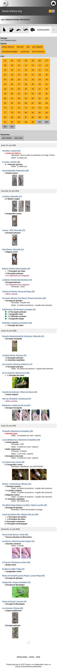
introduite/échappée (10, 52)
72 (19, 108)
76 (47, 108)
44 (19, 89)
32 (33, 79)
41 (47, 84)
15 (5, 70)
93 (19, 122)
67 (33, 103)
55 (47, 94)
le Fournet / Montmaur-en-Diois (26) (16, 562)
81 (33, 112)
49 (5, 94)
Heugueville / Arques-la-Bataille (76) (16, 582)
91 (5, 122)
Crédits (38, 657)
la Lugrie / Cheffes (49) (11, 162)
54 (40, 94)
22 (47, 70)
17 (19, 70)
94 (26, 122)
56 (5, 98)
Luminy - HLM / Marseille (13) (13, 230)
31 (26, 79)
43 (12, 89)
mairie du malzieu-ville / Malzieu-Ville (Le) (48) (20, 514)
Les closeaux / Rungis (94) (12, 608)
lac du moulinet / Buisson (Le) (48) (15, 373)
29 (47, 75)
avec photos (7, 138)
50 (12, 94)
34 (47, 79)
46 (33, 89)
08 (5, 65)
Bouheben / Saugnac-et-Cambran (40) (17, 323)
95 (33, 122)
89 (40, 117)
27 (33, 75)
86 (19, 117)
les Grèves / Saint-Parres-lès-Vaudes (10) (18, 541)
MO (12, 127)
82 (40, 112)
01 (5, 61)
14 (47, 65)
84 (5, 117)
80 (26, 112)
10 (19, 65)
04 (26, 61)
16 (12, 70)
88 (33, 117)
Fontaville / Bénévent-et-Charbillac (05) (17, 431)
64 (12, 103)
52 (26, 94)
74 (33, 108)
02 (12, 61)
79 (19, 112)
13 (40, 65)
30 (19, 79)
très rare (20, 47)
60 (33, 98)
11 (26, 65)
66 (26, 103)
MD (46, 122)
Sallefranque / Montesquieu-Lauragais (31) (19, 309)
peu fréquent (37, 47)
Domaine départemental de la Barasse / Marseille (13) (23, 336)
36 (12, 84)
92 (12, 122)
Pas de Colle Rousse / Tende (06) (15, 535)
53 (33, 94)
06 (40, 61)
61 (40, 98)
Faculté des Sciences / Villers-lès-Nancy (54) (19, 392)
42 (5, 89)
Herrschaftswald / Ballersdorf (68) (15, 171)
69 (47, 103)
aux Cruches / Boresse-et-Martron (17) (17, 364)
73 (26, 108)
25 (19, 75)
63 (5, 103)
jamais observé (8, 47)
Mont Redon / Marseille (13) (13, 249)
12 (33, 65)
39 (33, 84)
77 (5, 112)
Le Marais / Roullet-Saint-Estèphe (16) (17, 280)
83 (47, 112)
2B (12, 79)
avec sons (19, 138)
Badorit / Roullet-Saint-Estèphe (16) (16, 269)
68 (40, 103)
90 (47, 117)
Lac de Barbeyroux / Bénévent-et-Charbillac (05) (21, 440)
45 (26, 89)
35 (5, 84)
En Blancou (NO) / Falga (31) (13, 569)
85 (12, 117)
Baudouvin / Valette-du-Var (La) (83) (16, 405)
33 (40, 79)
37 (19, 84)
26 (26, 75)
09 (12, 65)
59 (26, 98)
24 (12, 75)
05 (33, 61)
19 (33, 70)
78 (12, 112)
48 (47, 89)
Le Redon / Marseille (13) (12, 196)
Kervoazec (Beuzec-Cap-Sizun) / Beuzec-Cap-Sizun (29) (24, 298)
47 (40, 89)
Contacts (31, 657)
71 (12, 108)
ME (5, 127)
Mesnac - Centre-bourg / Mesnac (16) (16, 484)
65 (19, 103)
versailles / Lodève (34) (11, 151)
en (53, 11)
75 (40, 108)
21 (40, 70)
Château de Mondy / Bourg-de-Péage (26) (18, 291)
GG (39, 122)
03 (19, 61)
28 (40, 75)
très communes (38, 52)
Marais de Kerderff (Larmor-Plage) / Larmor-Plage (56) (23, 576)
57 (12, 98)
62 (47, 98)
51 (19, 94)
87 (26, 117)
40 (40, 84)
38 (26, 84)
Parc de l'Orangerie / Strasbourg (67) (16, 399)
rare (28, 47)
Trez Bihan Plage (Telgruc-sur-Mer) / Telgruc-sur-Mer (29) (24, 505)
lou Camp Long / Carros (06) (13, 462)
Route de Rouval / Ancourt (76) (14, 601)
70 (5, 108)
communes (24, 52)
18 (26, 70)
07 (47, 61)
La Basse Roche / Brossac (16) (14, 355)
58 (19, 98)
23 (5, 75)
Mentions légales (22, 657)
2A (5, 79)
